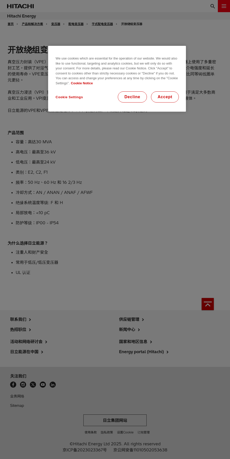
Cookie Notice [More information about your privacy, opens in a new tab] (82, 83)
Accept (165, 97)
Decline (132, 97)
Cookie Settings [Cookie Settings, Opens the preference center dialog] (69, 97)
